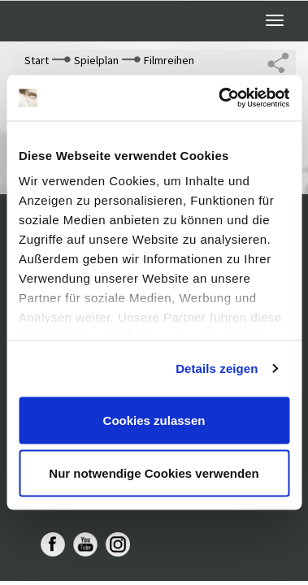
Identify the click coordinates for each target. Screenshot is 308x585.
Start (36, 60)
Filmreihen (169, 60)
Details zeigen (217, 368)
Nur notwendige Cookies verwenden (153, 473)
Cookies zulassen (154, 420)
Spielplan (96, 60)
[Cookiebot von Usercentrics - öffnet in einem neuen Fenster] (219, 98)
